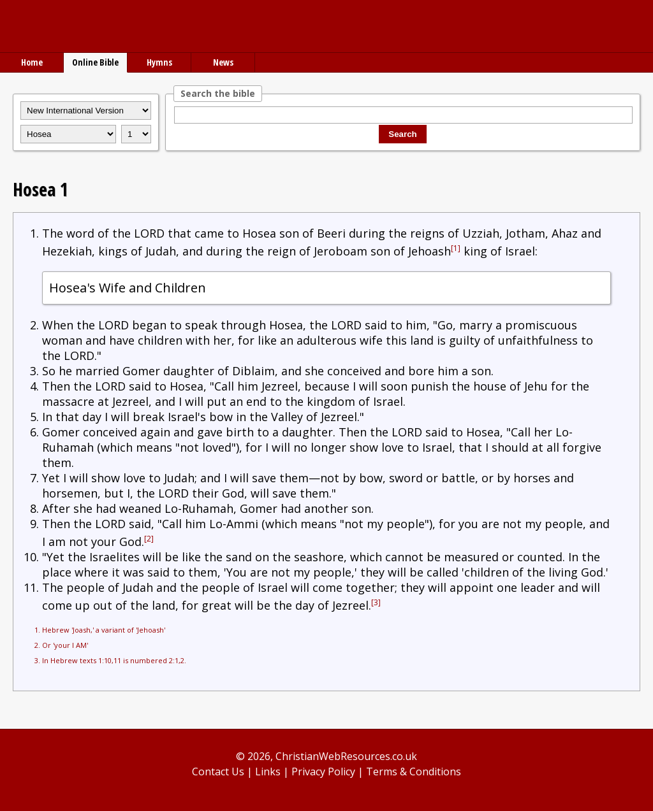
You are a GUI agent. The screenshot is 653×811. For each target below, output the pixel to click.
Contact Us (218, 771)
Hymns (159, 62)
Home (32, 62)
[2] (149, 538)
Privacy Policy (323, 771)
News (223, 62)
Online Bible (95, 62)
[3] (376, 602)
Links (268, 771)
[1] (455, 248)
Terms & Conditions (413, 771)
